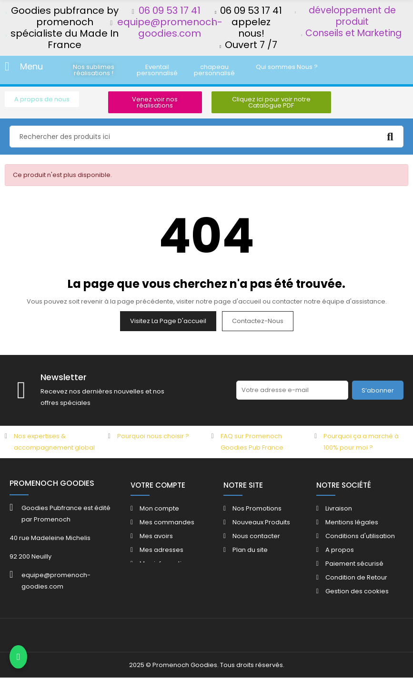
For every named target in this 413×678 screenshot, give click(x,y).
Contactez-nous (257, 320)
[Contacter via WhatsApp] (18, 657)
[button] (94, 69)
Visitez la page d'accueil (168, 320)
